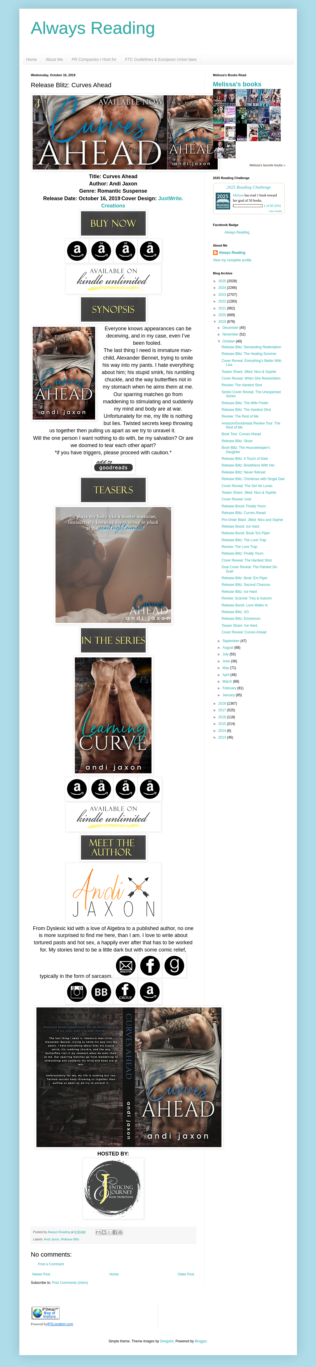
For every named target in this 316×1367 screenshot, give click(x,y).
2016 (222, 717)
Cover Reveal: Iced (236, 499)
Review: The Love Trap (239, 547)
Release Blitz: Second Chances (245, 585)
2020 (222, 315)
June (226, 661)
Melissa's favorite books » (267, 165)
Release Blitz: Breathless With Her (247, 465)
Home (31, 59)
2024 (222, 288)
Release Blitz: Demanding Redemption (251, 347)
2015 (222, 724)
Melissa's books (237, 84)
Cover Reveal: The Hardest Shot (246, 560)
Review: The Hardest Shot (241, 385)
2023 (222, 295)
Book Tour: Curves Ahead (241, 434)
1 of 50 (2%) (272, 205)
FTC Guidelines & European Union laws (161, 59)
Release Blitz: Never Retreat (243, 472)
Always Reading (93, 28)
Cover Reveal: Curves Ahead (243, 632)
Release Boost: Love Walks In (244, 605)
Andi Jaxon (51, 1239)
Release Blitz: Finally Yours (242, 553)
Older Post (186, 1274)
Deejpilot (167, 1341)
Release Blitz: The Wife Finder (244, 403)
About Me (54, 59)
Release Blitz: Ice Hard (239, 592)
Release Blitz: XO (235, 612)
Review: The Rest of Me (239, 416)
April (226, 675)
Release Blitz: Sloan (236, 441)
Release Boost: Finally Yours (243, 506)
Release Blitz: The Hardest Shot (246, 410)
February (229, 688)
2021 (222, 308)
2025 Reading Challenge (249, 187)
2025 (222, 281)
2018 (222, 703)
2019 (222, 322)
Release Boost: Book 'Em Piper (245, 533)
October (229, 341)
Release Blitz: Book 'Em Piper (244, 578)
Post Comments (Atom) (70, 1283)
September (231, 641)
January (229, 695)
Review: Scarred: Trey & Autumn (246, 598)
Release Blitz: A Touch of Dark (244, 459)
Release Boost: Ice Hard (240, 526)
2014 (222, 731)
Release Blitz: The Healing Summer (248, 354)
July (226, 654)
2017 (222, 710)
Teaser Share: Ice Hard (239, 626)
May (226, 668)
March (227, 681)
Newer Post (41, 1274)
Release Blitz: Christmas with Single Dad (252, 479)
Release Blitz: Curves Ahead (243, 513)
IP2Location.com (60, 1324)
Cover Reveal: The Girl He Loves (246, 486)
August (228, 648)
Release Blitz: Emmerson (240, 619)
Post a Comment (51, 1264)
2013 (222, 737)
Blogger (201, 1341)
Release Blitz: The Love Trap (243, 540)
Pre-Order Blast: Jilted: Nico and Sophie (252, 520)
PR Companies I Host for (94, 59)
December (230, 328)
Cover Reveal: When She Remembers (250, 378)
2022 (222, 301)
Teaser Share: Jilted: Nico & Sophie (248, 372)
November (230, 334)
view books (275, 211)
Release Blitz (70, 1239)
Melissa (238, 195)
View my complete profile (232, 260)
